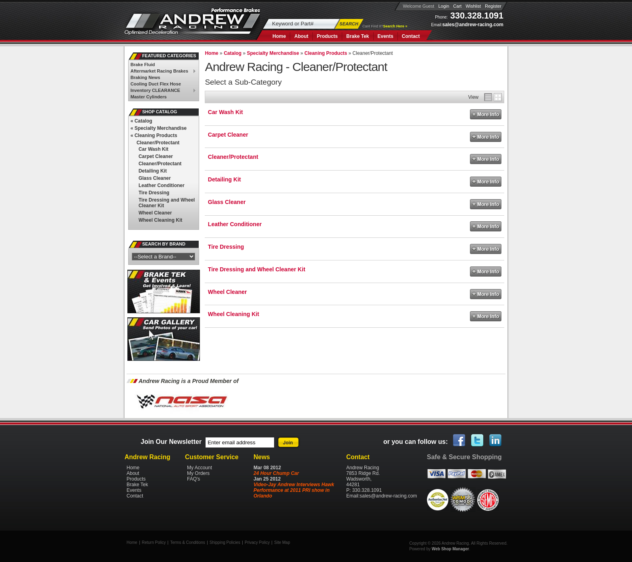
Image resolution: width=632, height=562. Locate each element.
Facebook (459, 440)
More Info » (485, 114)
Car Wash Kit (225, 112)
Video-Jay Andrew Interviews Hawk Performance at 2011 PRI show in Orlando (294, 490)
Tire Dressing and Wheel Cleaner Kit (256, 269)
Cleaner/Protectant (233, 157)
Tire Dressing (226, 247)
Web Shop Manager (450, 549)
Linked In (495, 440)
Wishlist (473, 6)
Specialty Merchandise (159, 128)
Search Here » (395, 26)
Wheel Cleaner (227, 292)
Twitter (477, 440)
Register (493, 6)
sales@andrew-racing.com (472, 24)
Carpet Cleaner (228, 134)
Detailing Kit (224, 179)
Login (443, 6)
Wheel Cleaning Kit (233, 314)
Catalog (141, 121)
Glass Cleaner (227, 202)
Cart (457, 6)
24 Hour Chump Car (276, 473)
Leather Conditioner (235, 224)
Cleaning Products (154, 135)
